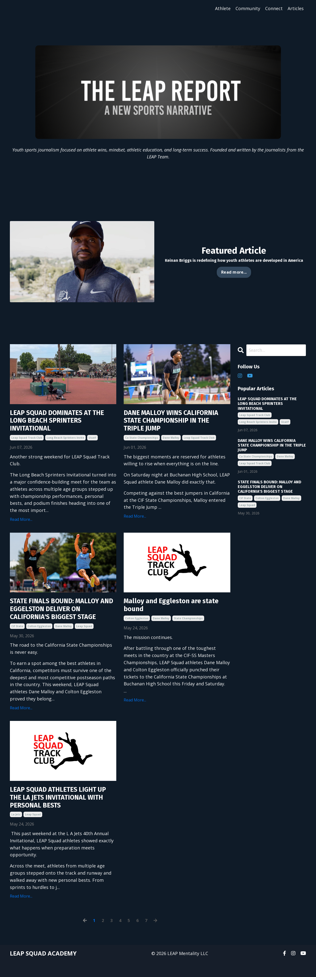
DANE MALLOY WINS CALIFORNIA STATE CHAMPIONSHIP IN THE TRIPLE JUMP (174, 427)
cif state (17, 638)
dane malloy (171, 449)
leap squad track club (26, 441)
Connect (274, 8)
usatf (92, 441)
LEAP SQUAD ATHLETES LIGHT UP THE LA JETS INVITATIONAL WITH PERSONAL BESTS (59, 811)
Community (248, 8)
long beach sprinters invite (65, 441)
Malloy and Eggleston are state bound (177, 615)
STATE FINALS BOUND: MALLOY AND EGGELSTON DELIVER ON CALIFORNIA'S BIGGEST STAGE (61, 619)
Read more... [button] (234, 272)
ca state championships (141, 449)
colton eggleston (39, 638)
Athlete (223, 8)
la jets (15, 829)
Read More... (21, 522)
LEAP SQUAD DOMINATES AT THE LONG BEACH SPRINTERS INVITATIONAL (58, 422)
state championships (188, 629)
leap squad (84, 638)
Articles (296, 8)
